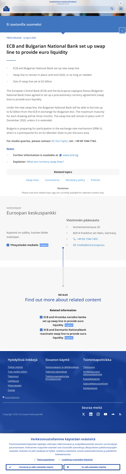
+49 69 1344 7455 (87, 239)
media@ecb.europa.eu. (91, 245)
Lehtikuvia (13, 381)
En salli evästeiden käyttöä (94, 467)
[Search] (61, 8)
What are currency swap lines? (45, 161)
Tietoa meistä (15, 367)
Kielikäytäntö (90, 388)
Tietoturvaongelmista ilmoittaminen (57, 378)
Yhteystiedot (14, 385)
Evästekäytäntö (91, 379)
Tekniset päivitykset (56, 371)
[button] (121, 3)
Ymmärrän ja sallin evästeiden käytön (36, 467)
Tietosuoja (89, 367)
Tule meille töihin (17, 371)
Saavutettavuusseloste (95, 383)
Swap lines (32, 180)
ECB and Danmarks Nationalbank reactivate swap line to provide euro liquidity (63, 333)
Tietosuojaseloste (45, 459)
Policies (95, 180)
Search (112, 8)
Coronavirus (52, 180)
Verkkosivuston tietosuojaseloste (92, 373)
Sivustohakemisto (12, 397)
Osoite (11, 390)
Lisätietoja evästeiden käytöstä (77, 459)
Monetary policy (75, 180)
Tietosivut (13, 376)
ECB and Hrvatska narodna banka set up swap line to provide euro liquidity (64, 321)
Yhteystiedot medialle (24, 245)
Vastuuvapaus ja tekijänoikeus (62, 367)
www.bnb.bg (70, 155)
